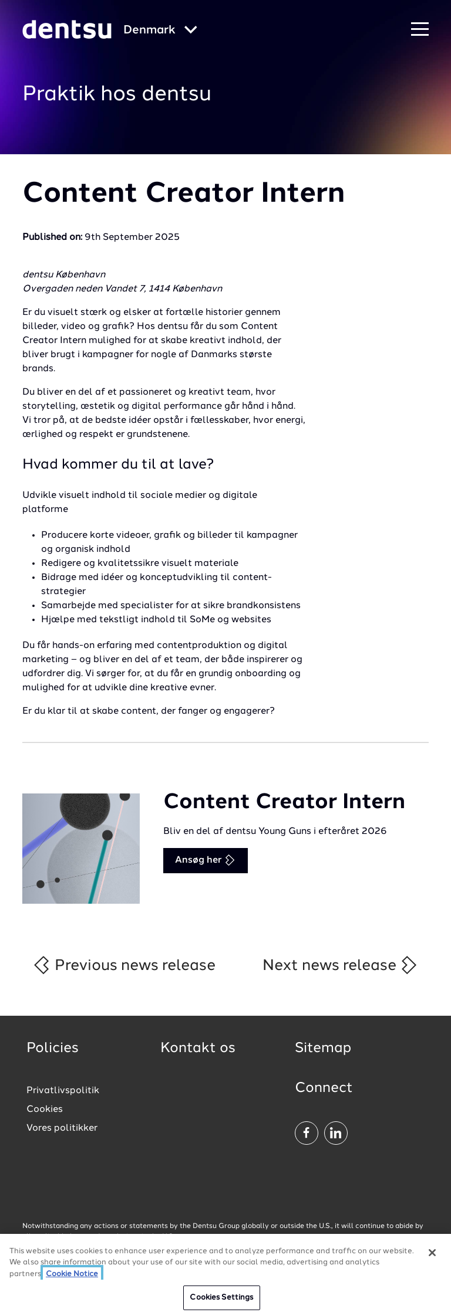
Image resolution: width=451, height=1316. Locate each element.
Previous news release (123, 965)
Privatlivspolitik (62, 1090)
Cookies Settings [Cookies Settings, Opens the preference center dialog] (221, 1297)
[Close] (432, 1253)
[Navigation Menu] (420, 29)
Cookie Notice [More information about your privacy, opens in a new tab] (72, 1274)
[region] (225, 1275)
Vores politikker (61, 1128)
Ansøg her (205, 860)
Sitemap (323, 1049)
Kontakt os (197, 1049)
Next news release (340, 965)
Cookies (44, 1109)
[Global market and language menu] (160, 31)
